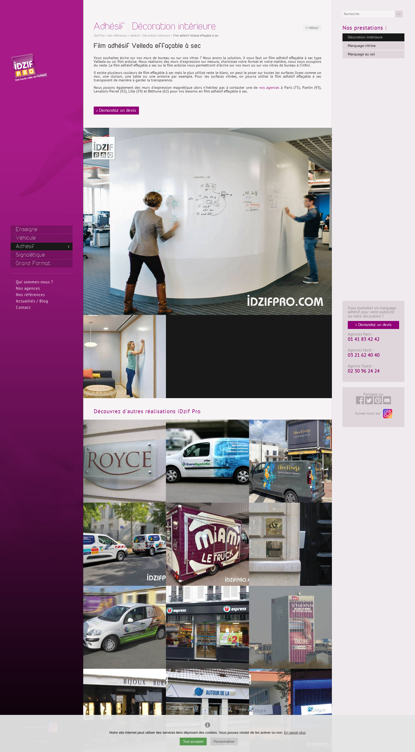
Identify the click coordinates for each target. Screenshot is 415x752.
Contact (23, 307)
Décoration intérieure (365, 37)
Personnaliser (224, 742)
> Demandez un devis (116, 110)
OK (399, 14)
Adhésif (25, 246)
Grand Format (33, 263)
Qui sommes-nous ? (34, 282)
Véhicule (26, 238)
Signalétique (30, 255)
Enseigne (26, 229)
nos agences (269, 87)
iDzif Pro (99, 35)
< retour (312, 27)
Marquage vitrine (362, 45)
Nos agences (28, 288)
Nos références (30, 294)
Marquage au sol (361, 54)
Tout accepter (193, 742)
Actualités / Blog (32, 301)
